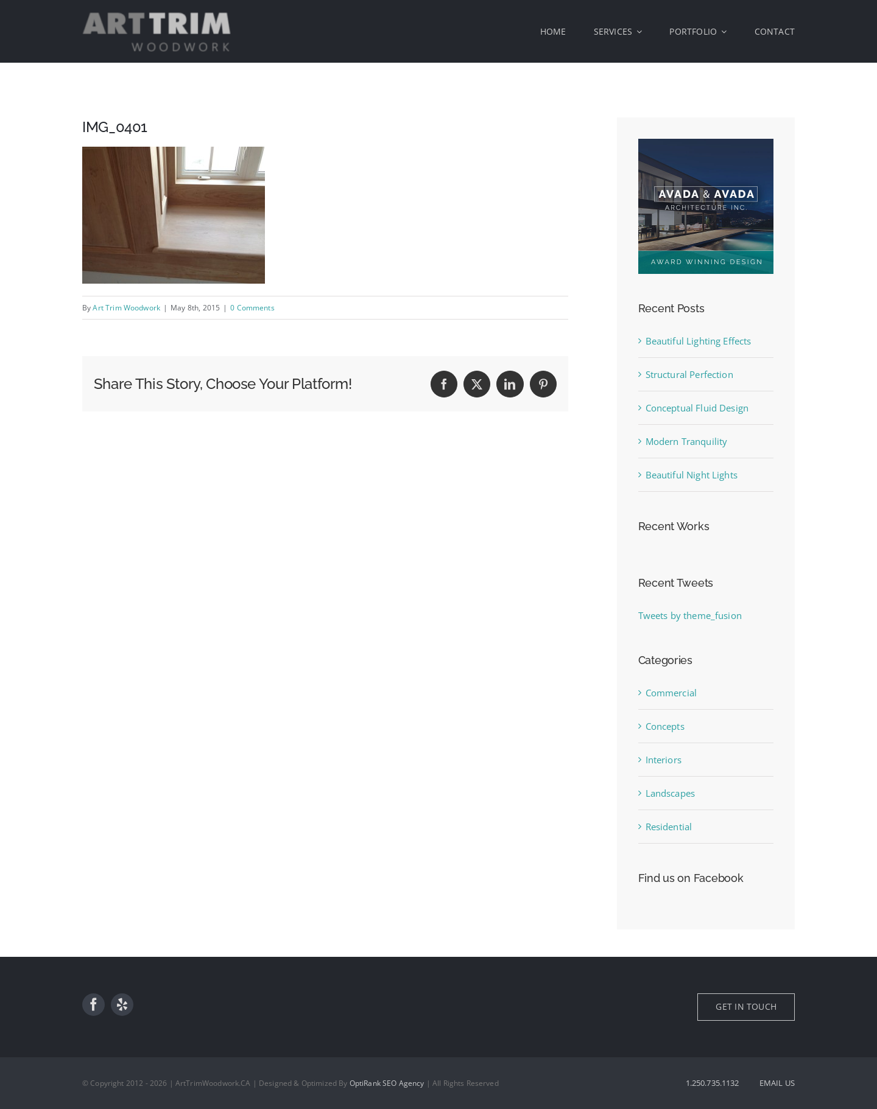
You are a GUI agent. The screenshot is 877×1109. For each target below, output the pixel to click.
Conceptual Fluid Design (697, 408)
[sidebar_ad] (705, 143)
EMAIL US (777, 1082)
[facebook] (93, 1004)
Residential (669, 826)
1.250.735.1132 (712, 1082)
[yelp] (122, 1004)
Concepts (665, 726)
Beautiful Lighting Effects (699, 341)
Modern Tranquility (687, 441)
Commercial (671, 693)
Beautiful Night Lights (692, 475)
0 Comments (252, 308)
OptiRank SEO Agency (387, 1083)
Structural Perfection (689, 374)
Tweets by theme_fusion (690, 615)
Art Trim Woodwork (126, 308)
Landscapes (671, 793)
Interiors (664, 760)
